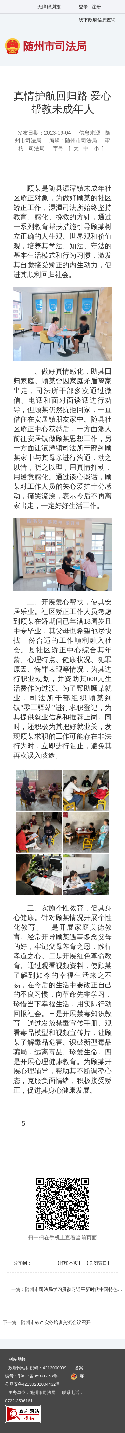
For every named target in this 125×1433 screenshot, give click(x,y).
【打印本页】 (69, 1263)
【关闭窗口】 (98, 1263)
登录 (84, 6)
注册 (96, 6)
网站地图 (17, 1359)
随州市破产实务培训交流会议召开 (56, 1322)
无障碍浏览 (49, 6)
